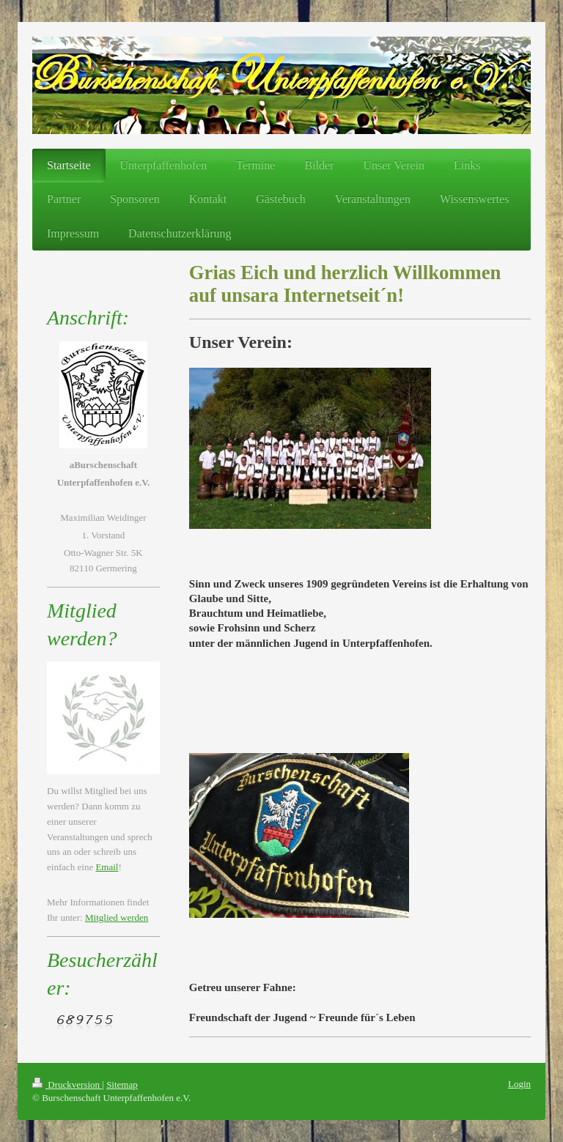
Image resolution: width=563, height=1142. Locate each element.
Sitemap (122, 1084)
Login (519, 1083)
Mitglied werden (116, 917)
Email (106, 866)
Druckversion (67, 1084)
